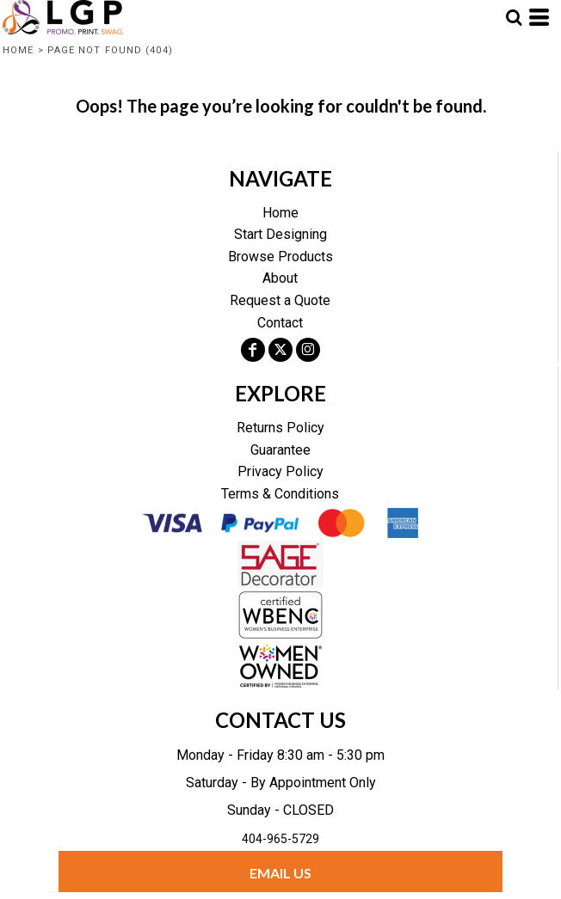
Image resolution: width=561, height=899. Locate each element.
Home (18, 50)
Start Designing (280, 234)
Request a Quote (280, 300)
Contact (280, 323)
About (280, 278)
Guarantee (280, 450)
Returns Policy (280, 427)
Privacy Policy (280, 471)
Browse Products (280, 256)
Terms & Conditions (280, 494)
